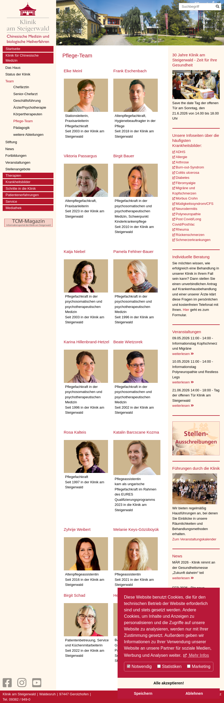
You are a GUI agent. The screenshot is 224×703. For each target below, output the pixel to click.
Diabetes (182, 178)
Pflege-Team (23, 121)
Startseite (13, 49)
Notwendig (139, 666)
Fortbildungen (16, 156)
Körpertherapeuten (27, 114)
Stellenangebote (17, 169)
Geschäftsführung (27, 101)
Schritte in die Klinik (21, 188)
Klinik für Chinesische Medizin (22, 58)
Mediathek (14, 208)
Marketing (198, 666)
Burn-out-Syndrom (190, 167)
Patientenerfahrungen (22, 195)
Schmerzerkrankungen (193, 240)
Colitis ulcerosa (187, 173)
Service (11, 202)
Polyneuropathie (188, 214)
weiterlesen (183, 354)
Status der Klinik (17, 74)
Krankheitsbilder (18, 182)
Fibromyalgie (186, 183)
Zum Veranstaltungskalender (194, 539)
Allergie (181, 157)
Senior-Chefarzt (25, 94)
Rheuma (182, 229)
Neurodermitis (186, 209)
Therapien (13, 175)
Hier (186, 310)
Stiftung (11, 142)
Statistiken (169, 666)
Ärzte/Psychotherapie (29, 107)
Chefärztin (21, 87)
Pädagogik (21, 128)
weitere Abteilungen (28, 135)
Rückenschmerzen (190, 235)
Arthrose (182, 162)
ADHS (180, 152)
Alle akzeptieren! (169, 683)
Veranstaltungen (17, 162)
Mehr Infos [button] (198, 655)
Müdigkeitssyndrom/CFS (195, 204)
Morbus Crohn (187, 198)
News (9, 149)
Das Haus (12, 68)
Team (9, 81)
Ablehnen (194, 693)
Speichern (143, 693)
